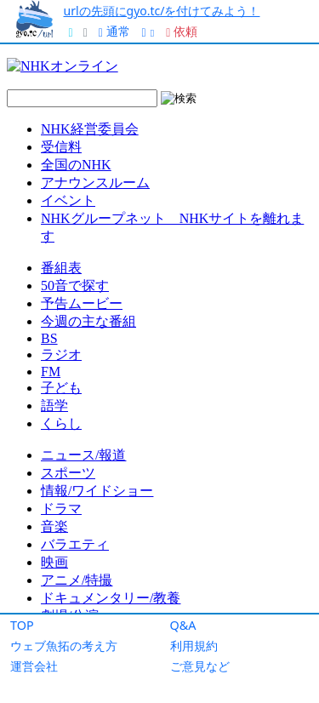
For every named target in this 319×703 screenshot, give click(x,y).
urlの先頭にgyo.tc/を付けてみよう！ (162, 11)
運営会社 (34, 666)
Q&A (183, 625)
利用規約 (194, 645)
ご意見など (200, 666)
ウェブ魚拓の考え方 (63, 645)
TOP (22, 625)
